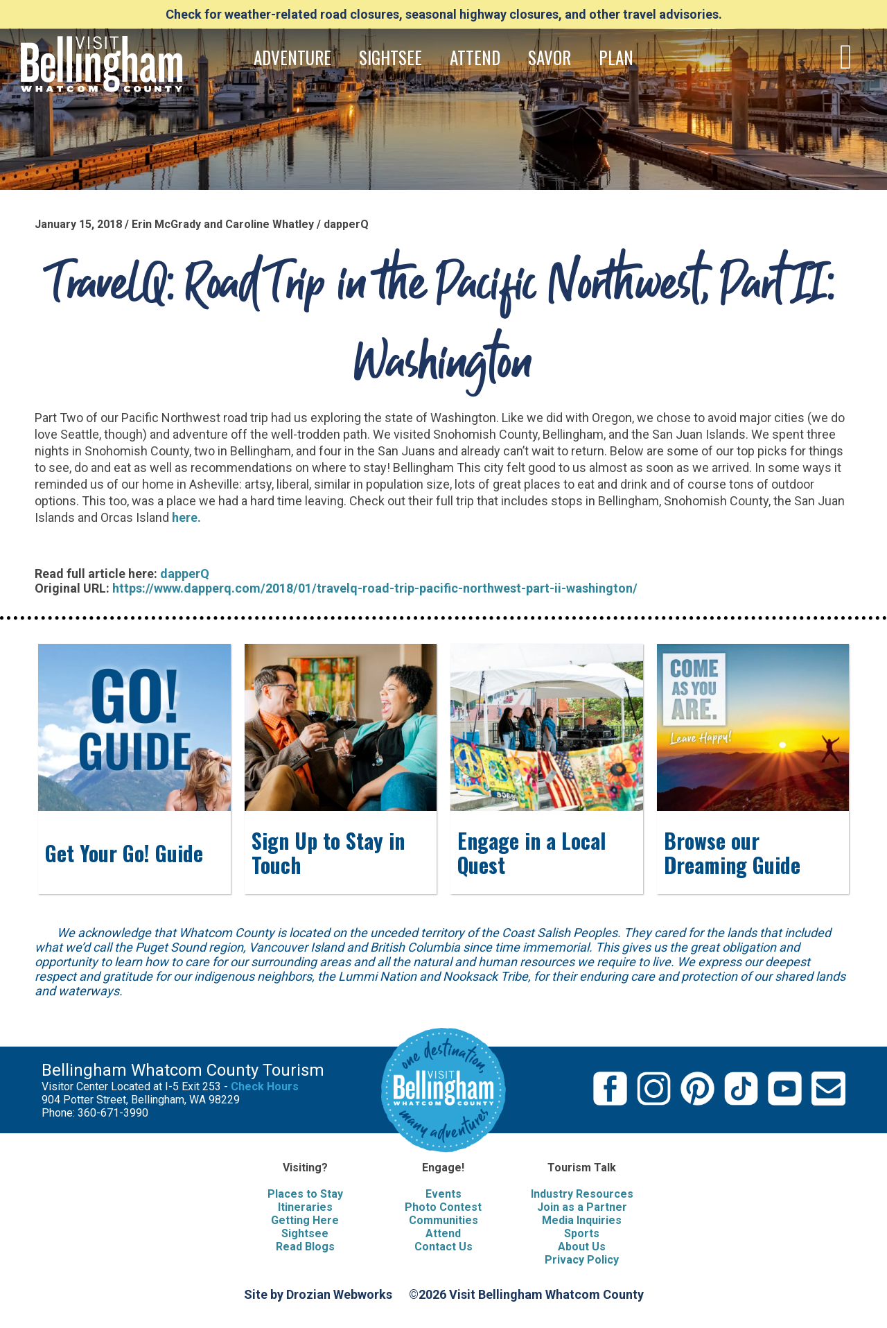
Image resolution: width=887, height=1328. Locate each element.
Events (443, 1193)
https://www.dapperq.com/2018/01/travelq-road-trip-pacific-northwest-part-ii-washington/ (375, 588)
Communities (443, 1220)
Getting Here (305, 1220)
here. (188, 517)
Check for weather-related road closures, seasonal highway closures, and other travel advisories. (444, 14)
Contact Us (443, 1246)
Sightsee (304, 1233)
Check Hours (265, 1086)
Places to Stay (305, 1193)
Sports (581, 1233)
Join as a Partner (582, 1207)
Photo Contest (443, 1207)
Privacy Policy (582, 1259)
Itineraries (305, 1207)
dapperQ (184, 573)
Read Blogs (305, 1246)
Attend (443, 1233)
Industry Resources (582, 1193)
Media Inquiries (582, 1220)
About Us (582, 1246)
